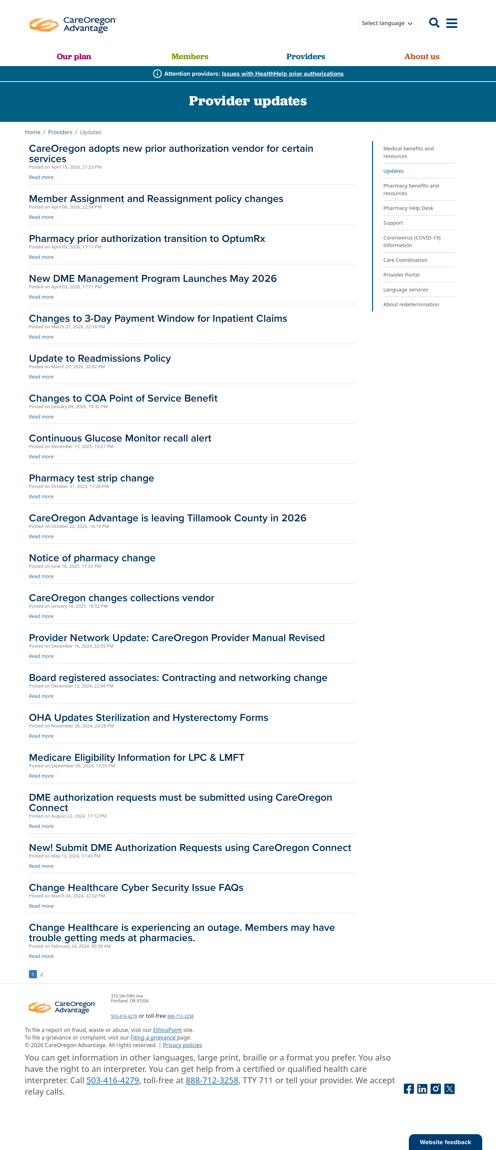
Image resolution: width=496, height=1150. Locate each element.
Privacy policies (182, 1045)
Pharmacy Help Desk (408, 207)
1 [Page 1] (32, 974)
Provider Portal (401, 274)
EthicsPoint (167, 1030)
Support (393, 222)
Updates (393, 170)
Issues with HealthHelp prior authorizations (283, 73)
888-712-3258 (180, 1016)
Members (190, 56)
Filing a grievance (154, 1037)
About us (422, 56)
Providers (306, 56)
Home (33, 132)
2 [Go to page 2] (41, 974)
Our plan (74, 56)
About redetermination (411, 304)
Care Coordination (405, 259)
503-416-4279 (124, 1016)
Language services (405, 289)
